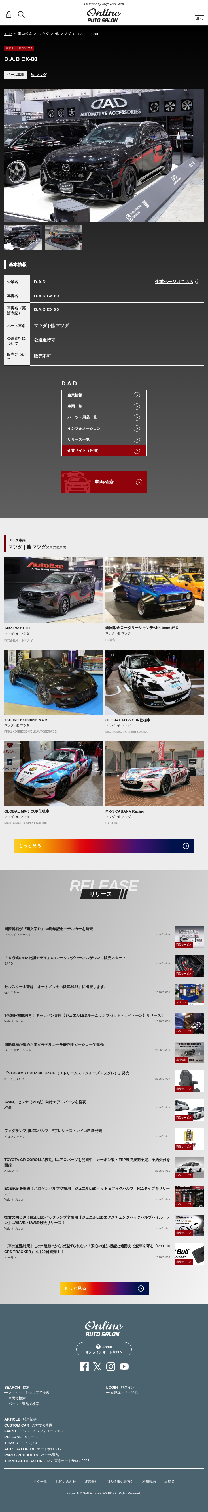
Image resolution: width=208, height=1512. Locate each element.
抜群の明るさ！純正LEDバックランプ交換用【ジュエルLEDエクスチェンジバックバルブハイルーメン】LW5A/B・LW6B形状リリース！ (87, 1220)
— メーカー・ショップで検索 (26, 1392)
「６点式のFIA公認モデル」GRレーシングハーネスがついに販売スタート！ (67, 958)
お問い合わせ (66, 1481)
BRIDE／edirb (14, 1079)
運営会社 (91, 1481)
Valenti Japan (14, 1021)
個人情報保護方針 (120, 1481)
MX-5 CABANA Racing (124, 811)
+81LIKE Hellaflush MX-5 (25, 720)
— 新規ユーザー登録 (122, 1392)
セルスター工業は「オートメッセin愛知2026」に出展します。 (56, 987)
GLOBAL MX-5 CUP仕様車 (127, 720)
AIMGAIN (11, 1171)
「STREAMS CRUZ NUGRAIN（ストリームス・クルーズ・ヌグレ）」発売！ (68, 1073)
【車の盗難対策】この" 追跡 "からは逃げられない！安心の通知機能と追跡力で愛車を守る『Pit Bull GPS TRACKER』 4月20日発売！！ (87, 1249)
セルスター (12, 992)
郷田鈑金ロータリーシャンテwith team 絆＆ (142, 628)
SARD (8, 963)
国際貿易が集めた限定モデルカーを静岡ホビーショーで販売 (54, 1044)
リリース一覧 (78, 439)
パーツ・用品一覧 (82, 417)
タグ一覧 (40, 1481)
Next (198, 155)
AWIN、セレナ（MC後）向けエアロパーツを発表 (45, 1102)
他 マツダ (63, 34)
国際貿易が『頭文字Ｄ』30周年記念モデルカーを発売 (48, 929)
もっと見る (30, 845)
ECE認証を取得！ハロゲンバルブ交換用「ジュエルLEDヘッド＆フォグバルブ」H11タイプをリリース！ (87, 1191)
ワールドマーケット (18, 934)
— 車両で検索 (15, 1398)
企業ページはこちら (174, 281)
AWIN (8, 1107)
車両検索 (25, 34)
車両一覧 (74, 406)
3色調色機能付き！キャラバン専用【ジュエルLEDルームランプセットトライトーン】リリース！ (84, 1015)
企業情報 (74, 395)
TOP (8, 34)
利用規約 (149, 1481)
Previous (10, 155)
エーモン (10, 1257)
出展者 (169, 1481)
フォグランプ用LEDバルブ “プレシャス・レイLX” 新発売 (53, 1131)
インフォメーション (84, 428)
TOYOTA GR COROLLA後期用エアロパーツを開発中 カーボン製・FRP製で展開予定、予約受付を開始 (87, 1163)
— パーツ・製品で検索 (21, 1404)
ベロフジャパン (15, 1136)
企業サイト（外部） (84, 450)
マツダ (43, 34)
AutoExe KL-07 (17, 628)
